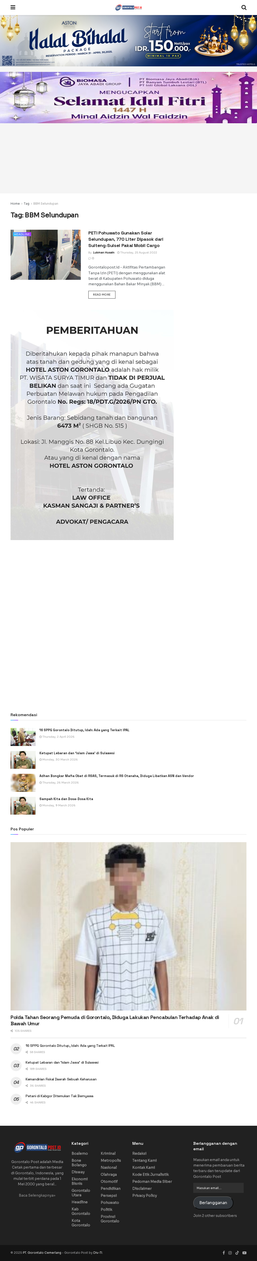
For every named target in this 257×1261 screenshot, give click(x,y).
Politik (106, 1209)
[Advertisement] (128, 158)
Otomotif (109, 1181)
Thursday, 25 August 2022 (137, 252)
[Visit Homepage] (128, 7)
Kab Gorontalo (81, 1211)
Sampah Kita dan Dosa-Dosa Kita (66, 799)
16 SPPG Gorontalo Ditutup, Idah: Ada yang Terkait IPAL (84, 730)
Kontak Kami (143, 1167)
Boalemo (80, 1153)
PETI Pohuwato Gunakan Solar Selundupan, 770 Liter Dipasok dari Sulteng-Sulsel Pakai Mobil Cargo (125, 239)
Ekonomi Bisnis (80, 1181)
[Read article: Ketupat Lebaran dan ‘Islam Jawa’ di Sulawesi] (23, 760)
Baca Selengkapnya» (37, 1195)
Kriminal (108, 1153)
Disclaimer (142, 1188)
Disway (78, 1172)
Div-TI (97, 1252)
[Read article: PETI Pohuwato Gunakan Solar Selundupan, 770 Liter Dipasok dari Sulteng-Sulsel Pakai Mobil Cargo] (46, 255)
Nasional (109, 1167)
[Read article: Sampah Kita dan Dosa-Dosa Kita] (23, 806)
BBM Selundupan (45, 203)
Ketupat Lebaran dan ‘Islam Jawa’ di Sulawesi (77, 753)
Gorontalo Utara (81, 1192)
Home (15, 203)
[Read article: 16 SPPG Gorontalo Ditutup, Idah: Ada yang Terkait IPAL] (23, 737)
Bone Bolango (79, 1162)
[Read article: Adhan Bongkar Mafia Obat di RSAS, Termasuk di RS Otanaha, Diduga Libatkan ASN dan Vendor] (23, 783)
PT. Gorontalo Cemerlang (42, 1252)
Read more (104, 294)
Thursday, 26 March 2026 (59, 782)
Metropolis (111, 1160)
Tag (26, 203)
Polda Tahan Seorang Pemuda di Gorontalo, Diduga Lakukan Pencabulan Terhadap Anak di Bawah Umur (115, 1020)
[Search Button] (243, 7)
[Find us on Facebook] (224, 1253)
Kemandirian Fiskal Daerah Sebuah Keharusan (61, 1079)
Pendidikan (110, 1188)
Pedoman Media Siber (152, 1181)
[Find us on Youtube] (244, 1253)
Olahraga (109, 1174)
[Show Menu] (13, 7)
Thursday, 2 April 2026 (57, 736)
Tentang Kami (144, 1160)
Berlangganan (213, 1202)
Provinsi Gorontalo (110, 1218)
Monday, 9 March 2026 (57, 805)
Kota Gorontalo (81, 1222)
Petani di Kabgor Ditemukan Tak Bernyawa (59, 1096)
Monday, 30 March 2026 (58, 759)
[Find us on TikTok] (237, 1253)
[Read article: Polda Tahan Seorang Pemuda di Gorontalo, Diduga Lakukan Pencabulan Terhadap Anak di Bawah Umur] (128, 926)
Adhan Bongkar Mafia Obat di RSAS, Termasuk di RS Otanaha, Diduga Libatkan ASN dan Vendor (116, 776)
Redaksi (139, 1153)
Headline (22, 234)
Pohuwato (110, 1202)
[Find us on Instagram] (230, 1253)
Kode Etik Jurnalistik (150, 1174)
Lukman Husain (103, 252)
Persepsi (109, 1195)
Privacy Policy (144, 1195)
